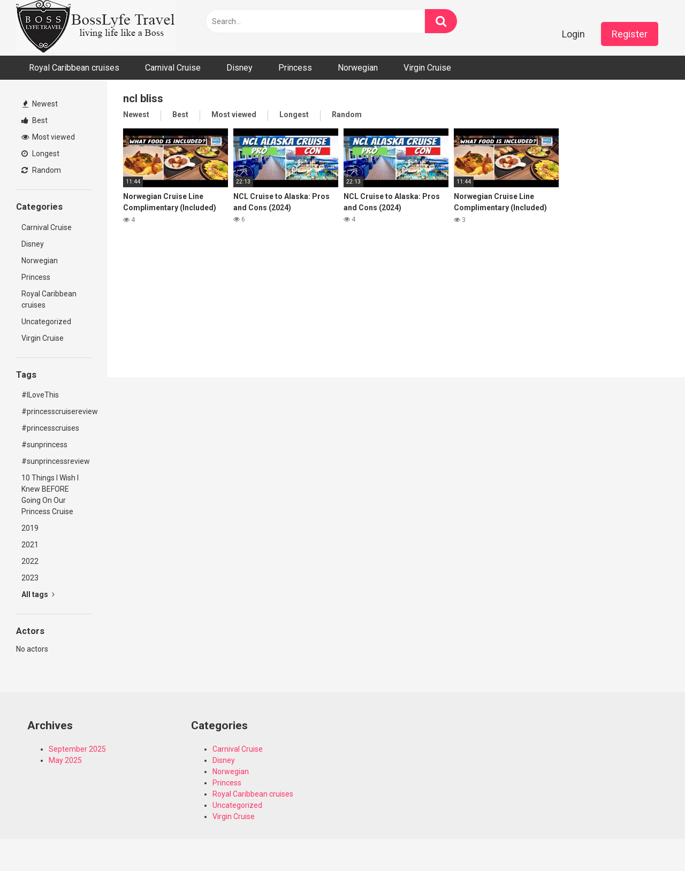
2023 (30, 578)
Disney (239, 68)
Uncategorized (46, 321)
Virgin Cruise (427, 68)
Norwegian (358, 68)
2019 (30, 528)
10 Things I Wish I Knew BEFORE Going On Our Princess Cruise (50, 494)
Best (34, 120)
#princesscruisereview (56, 411)
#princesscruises (50, 428)
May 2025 (65, 760)
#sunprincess (44, 444)
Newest (40, 104)
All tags (38, 594)
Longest (40, 153)
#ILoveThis (40, 395)
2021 (30, 544)
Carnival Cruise (173, 68)
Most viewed (48, 137)
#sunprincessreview (55, 461)
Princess (295, 68)
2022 (30, 561)
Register (630, 34)
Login (573, 34)
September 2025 (77, 749)
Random (41, 170)
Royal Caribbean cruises (74, 68)
